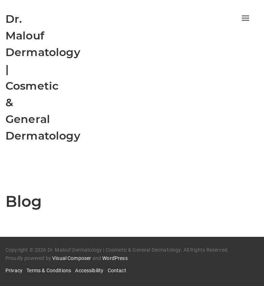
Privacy (13, 270)
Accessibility (89, 270)
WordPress (114, 258)
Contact (117, 270)
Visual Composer (71, 258)
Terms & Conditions (48, 270)
